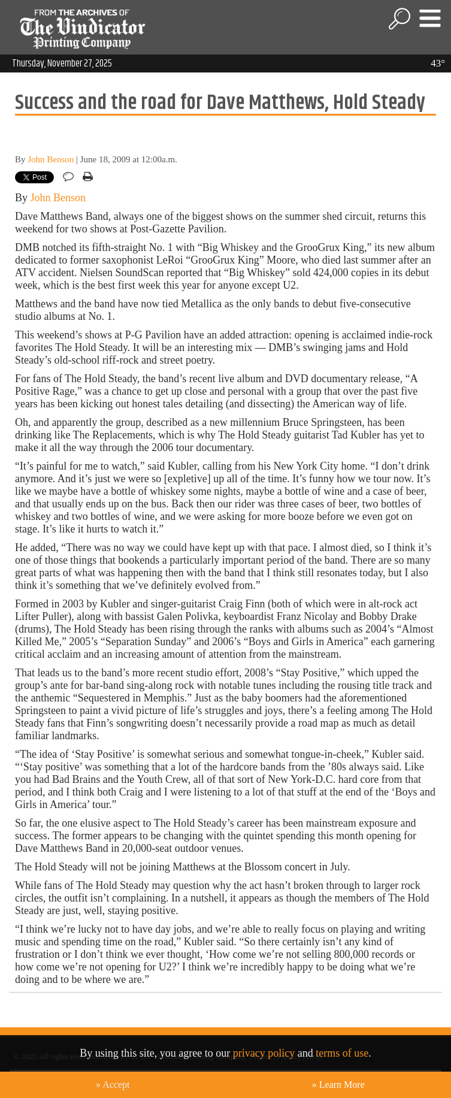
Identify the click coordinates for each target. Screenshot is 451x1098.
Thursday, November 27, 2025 (62, 63)
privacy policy (264, 1053)
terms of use (342, 1053)
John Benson (51, 159)
